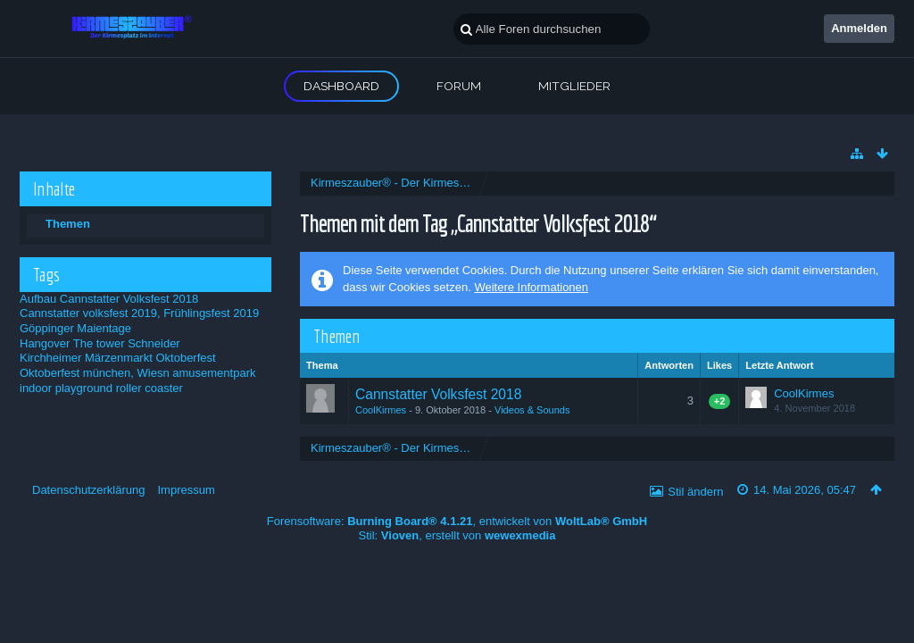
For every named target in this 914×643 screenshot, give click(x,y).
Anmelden (859, 28)
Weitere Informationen (531, 287)
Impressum (185, 490)
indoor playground (66, 388)
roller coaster (149, 388)
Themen (68, 223)
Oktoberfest (185, 357)
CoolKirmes (380, 410)
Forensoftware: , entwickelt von (457, 521)
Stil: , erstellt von (457, 535)
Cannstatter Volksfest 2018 (129, 298)
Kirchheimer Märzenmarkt (86, 357)
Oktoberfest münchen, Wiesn (95, 373)
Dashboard (341, 86)
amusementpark (213, 373)
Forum (458, 86)
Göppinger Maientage (75, 328)
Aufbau (38, 298)
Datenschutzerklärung (88, 490)
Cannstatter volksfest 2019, (90, 313)
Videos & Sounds (532, 410)
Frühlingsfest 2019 (211, 313)
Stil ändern (695, 491)
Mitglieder (574, 86)
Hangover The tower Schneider (100, 343)
